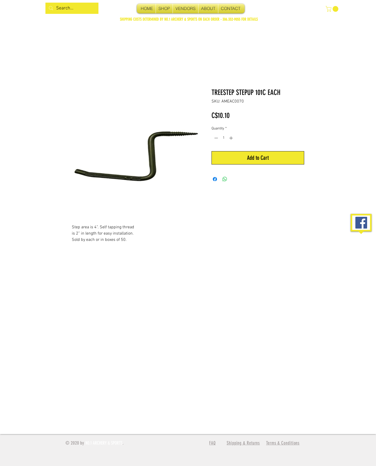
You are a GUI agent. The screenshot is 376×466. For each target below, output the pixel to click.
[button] (333, 9)
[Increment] (231, 138)
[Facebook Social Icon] (361, 223)
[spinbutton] (223, 138)
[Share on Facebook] (215, 179)
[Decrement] (215, 138)
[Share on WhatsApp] (225, 179)
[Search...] (71, 8)
